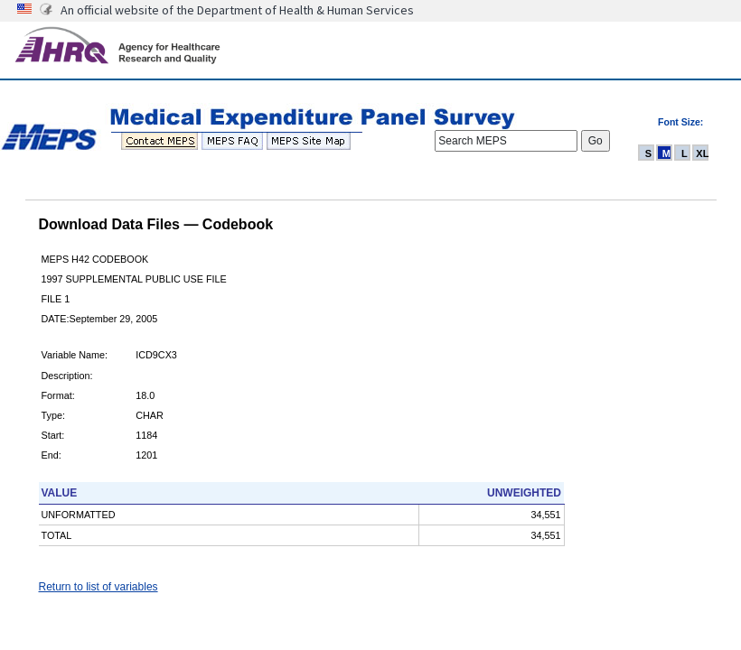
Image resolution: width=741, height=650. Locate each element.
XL (702, 153)
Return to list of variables (98, 586)
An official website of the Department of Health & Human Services (237, 10)
